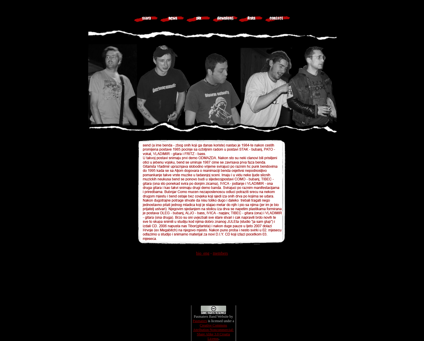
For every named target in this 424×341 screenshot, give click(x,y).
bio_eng (202, 253)
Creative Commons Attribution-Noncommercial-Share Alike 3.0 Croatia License (213, 332)
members (220, 253)
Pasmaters (200, 321)
